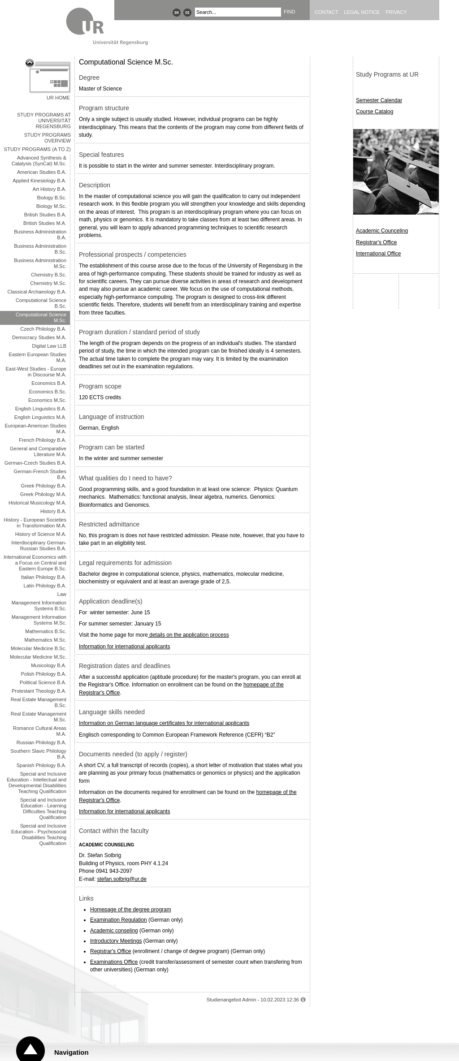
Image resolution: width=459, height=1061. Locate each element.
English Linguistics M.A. (40, 417)
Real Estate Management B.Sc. (38, 702)
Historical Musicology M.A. (37, 502)
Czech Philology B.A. (43, 329)
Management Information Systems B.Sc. (39, 605)
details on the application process (188, 635)
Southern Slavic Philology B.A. (38, 753)
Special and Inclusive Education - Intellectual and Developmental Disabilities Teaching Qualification (36, 782)
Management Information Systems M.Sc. (39, 619)
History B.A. (53, 511)
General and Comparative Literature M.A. (38, 451)
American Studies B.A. (41, 172)
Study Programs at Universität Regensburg (44, 120)
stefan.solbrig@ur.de (122, 879)
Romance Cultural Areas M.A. (39, 731)
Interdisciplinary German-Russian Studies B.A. (38, 545)
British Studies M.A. (44, 223)
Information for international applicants (124, 646)
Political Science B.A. (43, 682)
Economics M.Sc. (47, 400)
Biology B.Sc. (51, 197)
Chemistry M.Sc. (48, 283)
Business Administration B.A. (40, 234)
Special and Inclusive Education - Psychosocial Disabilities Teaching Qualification (38, 834)
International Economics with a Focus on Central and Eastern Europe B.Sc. (35, 562)
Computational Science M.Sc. (41, 317)
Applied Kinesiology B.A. (39, 180)
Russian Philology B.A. (41, 742)
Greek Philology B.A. (44, 485)
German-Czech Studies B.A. (35, 463)
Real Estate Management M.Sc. (38, 716)
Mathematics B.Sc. (45, 631)
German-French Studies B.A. (40, 474)
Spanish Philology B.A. (41, 765)
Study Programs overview (47, 137)
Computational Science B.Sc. (41, 303)
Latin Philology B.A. (45, 585)
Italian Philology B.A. (43, 577)
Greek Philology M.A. (43, 494)
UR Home (58, 97)
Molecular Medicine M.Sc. (38, 657)
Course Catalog (374, 111)
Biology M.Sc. (51, 206)
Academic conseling (114, 930)
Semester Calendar (379, 100)
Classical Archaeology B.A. (37, 291)
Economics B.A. (48, 383)
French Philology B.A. (42, 440)
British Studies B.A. (45, 214)
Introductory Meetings (116, 941)
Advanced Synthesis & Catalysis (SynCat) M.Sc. (39, 160)
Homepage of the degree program (130, 909)
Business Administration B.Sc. (40, 248)
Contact (326, 12)
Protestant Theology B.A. (39, 691)
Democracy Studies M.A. (39, 337)
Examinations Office (114, 962)
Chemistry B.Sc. (48, 274)
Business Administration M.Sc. (40, 263)
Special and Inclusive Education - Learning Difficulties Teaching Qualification (43, 808)
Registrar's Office (110, 951)
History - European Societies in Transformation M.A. (35, 522)
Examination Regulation (118, 920)
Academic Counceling (382, 231)
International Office (378, 253)
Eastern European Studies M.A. (37, 357)
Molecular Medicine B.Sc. (38, 648)
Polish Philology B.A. (44, 674)
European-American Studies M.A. (35, 428)
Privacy (396, 12)
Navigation (71, 1052)
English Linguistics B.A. (40, 408)
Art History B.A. (49, 189)
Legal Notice (362, 12)
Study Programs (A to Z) (37, 149)
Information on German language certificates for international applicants (164, 723)
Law (61, 594)
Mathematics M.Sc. (45, 640)
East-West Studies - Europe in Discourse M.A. (35, 371)
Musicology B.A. (48, 665)
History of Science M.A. (40, 534)
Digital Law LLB (49, 346)
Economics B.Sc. (47, 391)
